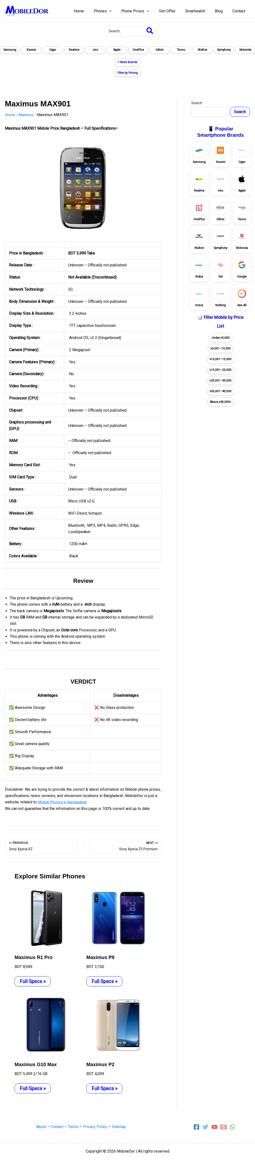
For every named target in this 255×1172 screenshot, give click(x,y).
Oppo (52, 49)
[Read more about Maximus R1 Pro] (47, 918)
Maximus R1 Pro (34, 957)
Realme (74, 49)
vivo (95, 49)
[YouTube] (214, 1127)
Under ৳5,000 (220, 338)
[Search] (150, 31)
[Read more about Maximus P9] (119, 918)
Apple (116, 49)
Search (196, 103)
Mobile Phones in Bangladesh (63, 802)
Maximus (26, 114)
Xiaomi (31, 49)
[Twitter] (205, 1127)
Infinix (160, 49)
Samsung (9, 49)
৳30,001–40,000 (220, 391)
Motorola (245, 49)
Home (10, 114)
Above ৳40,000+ (220, 402)
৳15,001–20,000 (220, 370)
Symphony (224, 49)
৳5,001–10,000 (220, 348)
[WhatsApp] (232, 1127)
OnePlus (138, 49)
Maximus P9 (100, 957)
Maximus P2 (100, 1064)
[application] (120, 11)
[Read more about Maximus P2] (119, 1025)
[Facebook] (196, 1127)
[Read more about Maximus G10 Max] (47, 1025)
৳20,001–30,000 (220, 380)
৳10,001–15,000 (220, 359)
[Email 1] (223, 1127)
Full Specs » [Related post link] (33, 981)
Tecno (181, 49)
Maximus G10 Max (36, 1064)
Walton (202, 49)
